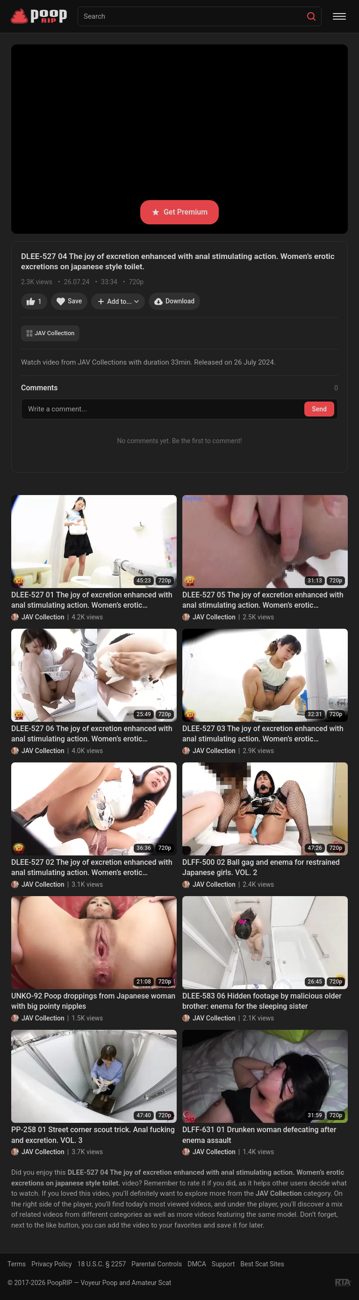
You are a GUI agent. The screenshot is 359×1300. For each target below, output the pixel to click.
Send (319, 409)
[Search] (311, 16)
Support (223, 1264)
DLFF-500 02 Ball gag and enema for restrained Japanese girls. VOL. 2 (261, 867)
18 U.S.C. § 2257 (102, 1264)
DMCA (196, 1264)
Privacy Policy (51, 1264)
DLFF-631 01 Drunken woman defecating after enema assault (259, 1134)
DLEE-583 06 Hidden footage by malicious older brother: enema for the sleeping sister (262, 1001)
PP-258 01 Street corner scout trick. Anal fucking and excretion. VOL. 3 (93, 1134)
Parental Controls (156, 1264)
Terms (16, 1264)
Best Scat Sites (262, 1264)
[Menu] (339, 16)
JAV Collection (50, 333)
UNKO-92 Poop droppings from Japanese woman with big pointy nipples (93, 1001)
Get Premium (179, 212)
